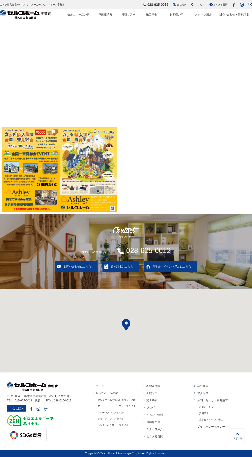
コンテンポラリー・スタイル (113, 425)
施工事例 (151, 14)
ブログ (150, 407)
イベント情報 (154, 414)
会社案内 (181, 4)
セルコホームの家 (78, 14)
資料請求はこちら (122, 266)
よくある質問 (220, 4)
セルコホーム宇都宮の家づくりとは (117, 399)
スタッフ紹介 (203, 14)
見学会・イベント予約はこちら (171, 266)
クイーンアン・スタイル (111, 412)
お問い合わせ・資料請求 (233, 14)
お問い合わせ (206, 407)
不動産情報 (105, 14)
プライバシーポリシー (211, 426)
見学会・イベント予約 (211, 419)
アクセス (200, 4)
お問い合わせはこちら (77, 266)
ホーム (100, 386)
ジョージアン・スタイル (111, 419)
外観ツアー (128, 14)
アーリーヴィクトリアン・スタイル (117, 406)
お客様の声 (176, 14)
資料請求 (204, 413)
